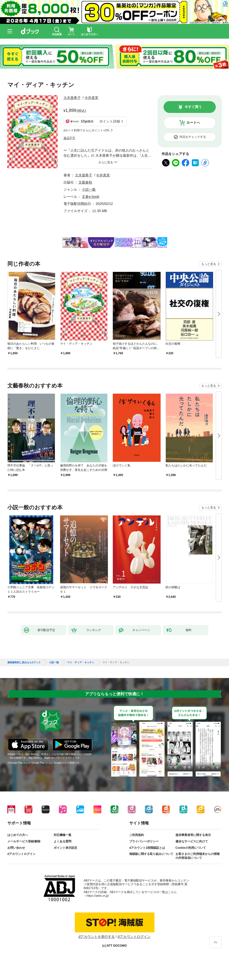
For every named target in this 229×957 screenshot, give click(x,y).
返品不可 (69, 138)
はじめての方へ (17, 835)
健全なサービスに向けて (192, 841)
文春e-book (90, 197)
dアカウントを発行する (96, 937)
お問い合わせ (16, 847)
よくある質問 (62, 841)
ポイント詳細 (109, 121)
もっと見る (208, 264)
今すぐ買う (193, 107)
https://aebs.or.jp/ (98, 895)
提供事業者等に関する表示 (193, 835)
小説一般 (89, 189)
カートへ (193, 122)
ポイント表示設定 (65, 847)
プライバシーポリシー (144, 841)
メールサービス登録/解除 (23, 841)
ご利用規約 (136, 835)
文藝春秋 (85, 182)
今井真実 (91, 98)
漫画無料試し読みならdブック (24, 662)
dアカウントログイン (21, 854)
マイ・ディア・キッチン (80, 662)
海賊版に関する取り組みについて (151, 854)
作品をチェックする (192, 137)
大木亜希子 (72, 98)
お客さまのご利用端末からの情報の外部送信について (198, 856)
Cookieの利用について (191, 847)
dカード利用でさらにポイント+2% (86, 130)
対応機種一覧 (62, 835)
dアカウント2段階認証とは (147, 847)
